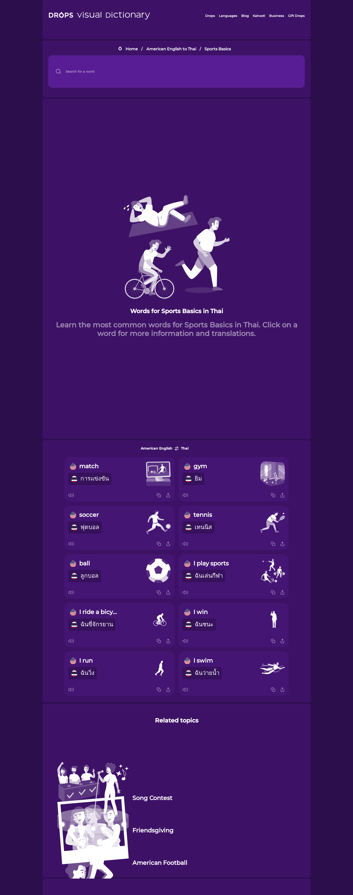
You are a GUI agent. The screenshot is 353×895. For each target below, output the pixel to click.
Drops (210, 16)
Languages (228, 16)
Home (132, 49)
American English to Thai (171, 49)
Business (276, 16)
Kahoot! (259, 16)
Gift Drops (296, 16)
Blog (245, 16)
